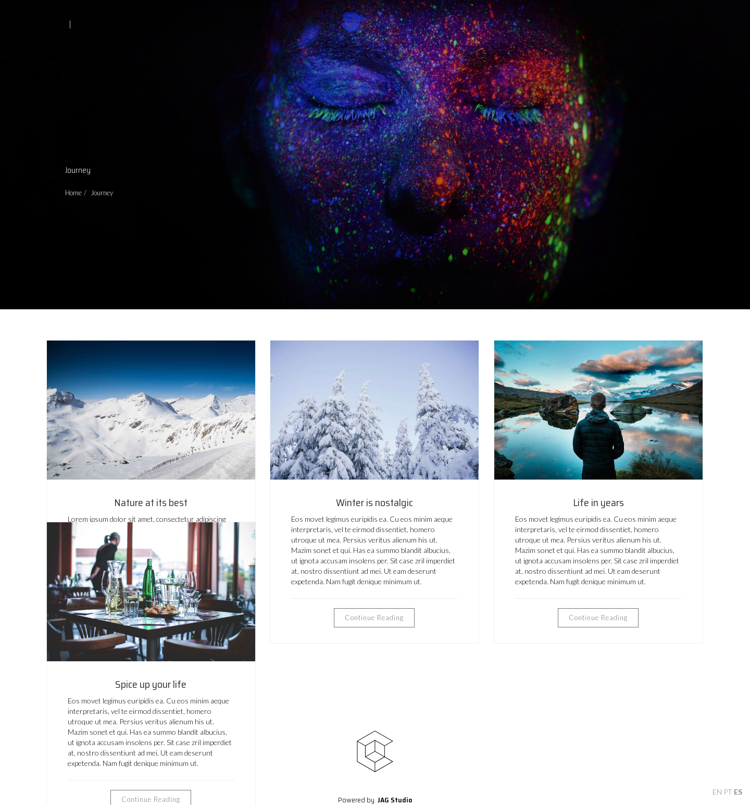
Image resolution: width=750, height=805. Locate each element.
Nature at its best (151, 502)
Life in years (598, 502)
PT (727, 791)
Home (73, 192)
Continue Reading (374, 617)
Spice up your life (150, 684)
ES (738, 791)
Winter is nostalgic (374, 502)
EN (717, 791)
